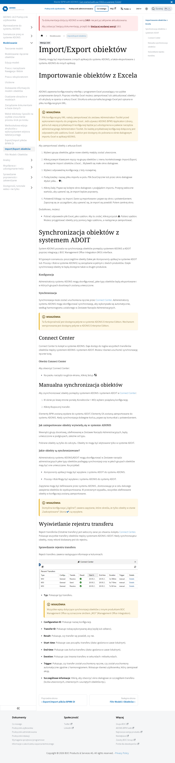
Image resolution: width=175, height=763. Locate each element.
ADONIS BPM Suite (125, 728)
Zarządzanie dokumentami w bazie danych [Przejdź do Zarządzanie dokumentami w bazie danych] (18, 107)
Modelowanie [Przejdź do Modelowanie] (10, 42)
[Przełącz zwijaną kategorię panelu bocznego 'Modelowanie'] (31, 43)
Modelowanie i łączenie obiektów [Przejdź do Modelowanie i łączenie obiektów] (16, 55)
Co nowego (101, 9)
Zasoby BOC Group (125, 740)
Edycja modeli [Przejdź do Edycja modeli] (12, 62)
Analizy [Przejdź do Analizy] (6, 160)
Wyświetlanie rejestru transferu (156, 50)
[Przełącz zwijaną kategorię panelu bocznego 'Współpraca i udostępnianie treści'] (31, 167)
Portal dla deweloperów (127, 744)
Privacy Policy (122, 753)
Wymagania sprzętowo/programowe (28, 740)
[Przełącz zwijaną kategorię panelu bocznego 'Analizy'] (31, 160)
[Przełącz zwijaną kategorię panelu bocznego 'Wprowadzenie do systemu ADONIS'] (31, 27)
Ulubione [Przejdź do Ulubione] (9, 82)
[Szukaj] (162, 8)
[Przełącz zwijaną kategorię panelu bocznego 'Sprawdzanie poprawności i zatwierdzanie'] (31, 177)
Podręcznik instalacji (21, 736)
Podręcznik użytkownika (55, 9)
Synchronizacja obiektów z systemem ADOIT (156, 27)
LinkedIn (69, 728)
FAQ (113, 8)
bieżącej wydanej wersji (103, 26)
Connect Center (104, 300)
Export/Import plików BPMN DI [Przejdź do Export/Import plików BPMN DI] (16, 142)
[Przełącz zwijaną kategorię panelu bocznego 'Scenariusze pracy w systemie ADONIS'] (31, 36)
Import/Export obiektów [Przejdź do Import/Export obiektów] (17, 148)
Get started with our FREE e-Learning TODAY (100, 1)
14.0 (137, 9)
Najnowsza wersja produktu (129, 732)
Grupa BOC (122, 724)
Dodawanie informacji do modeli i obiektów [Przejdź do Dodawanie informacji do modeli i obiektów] (17, 89)
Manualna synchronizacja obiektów (158, 41)
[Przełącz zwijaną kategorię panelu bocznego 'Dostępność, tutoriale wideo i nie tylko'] (31, 188)
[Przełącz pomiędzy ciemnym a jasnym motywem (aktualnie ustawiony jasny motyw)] (146, 8)
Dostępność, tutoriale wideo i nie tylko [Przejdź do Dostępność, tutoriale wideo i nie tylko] (14, 187)
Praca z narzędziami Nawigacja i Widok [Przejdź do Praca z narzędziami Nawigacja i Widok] (15, 70)
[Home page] (42, 36)
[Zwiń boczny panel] (18, 708)
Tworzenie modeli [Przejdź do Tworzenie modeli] (14, 48)
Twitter (68, 724)
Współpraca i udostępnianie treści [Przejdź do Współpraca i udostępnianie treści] (13, 167)
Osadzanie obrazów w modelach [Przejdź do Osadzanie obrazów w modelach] (16, 98)
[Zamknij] (171, 2)
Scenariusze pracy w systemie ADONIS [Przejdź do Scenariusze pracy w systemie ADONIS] (13, 36)
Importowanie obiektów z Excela (158, 20)
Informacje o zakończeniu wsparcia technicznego (33, 744)
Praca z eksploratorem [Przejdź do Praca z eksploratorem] (16, 76)
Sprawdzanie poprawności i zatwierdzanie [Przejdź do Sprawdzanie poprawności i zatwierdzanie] (10, 177)
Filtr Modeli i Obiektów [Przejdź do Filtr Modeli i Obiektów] (16, 154)
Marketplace (122, 736)
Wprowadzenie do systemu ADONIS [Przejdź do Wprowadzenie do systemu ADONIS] (12, 27)
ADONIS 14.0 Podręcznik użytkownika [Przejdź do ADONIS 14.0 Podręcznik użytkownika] (15, 18)
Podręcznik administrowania (81, 9)
